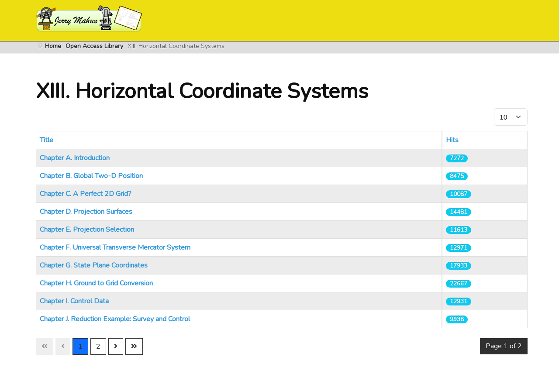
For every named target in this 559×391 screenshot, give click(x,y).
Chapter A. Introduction (75, 158)
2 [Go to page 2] (98, 346)
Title (46, 140)
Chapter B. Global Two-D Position (91, 176)
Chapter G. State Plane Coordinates (94, 265)
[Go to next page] (115, 346)
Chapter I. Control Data (74, 301)
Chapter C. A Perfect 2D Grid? (85, 194)
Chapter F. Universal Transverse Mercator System (115, 247)
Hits (452, 140)
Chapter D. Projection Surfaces (86, 211)
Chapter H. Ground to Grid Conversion (96, 283)
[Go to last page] (134, 346)
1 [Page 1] (80, 346)
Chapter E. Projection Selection (87, 229)
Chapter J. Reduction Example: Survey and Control (115, 319)
